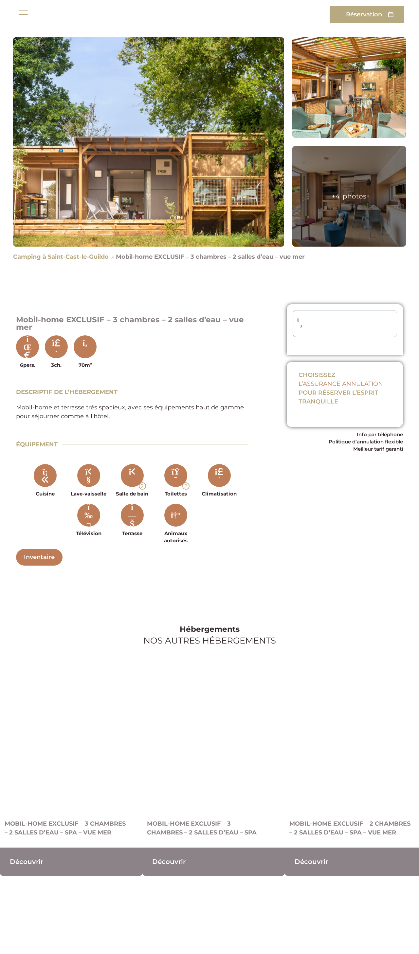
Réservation (364, 14)
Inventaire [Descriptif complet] (39, 556)
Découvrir (26, 862)
